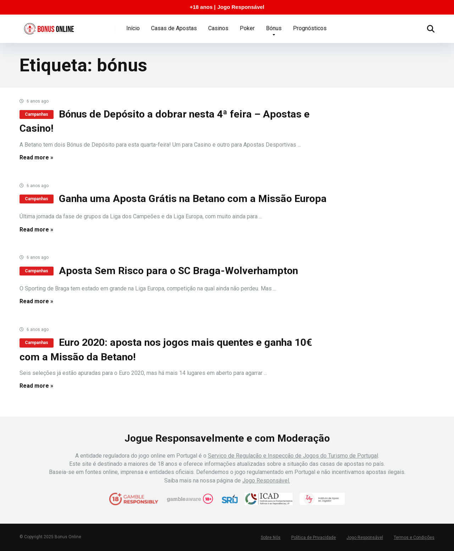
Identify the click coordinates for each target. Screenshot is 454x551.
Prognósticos (310, 28)
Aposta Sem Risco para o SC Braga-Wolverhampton (178, 271)
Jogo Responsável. (266, 480)
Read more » (36, 157)
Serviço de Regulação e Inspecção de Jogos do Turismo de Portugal (293, 455)
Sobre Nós (271, 537)
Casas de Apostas (174, 28)
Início (133, 28)
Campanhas (36, 114)
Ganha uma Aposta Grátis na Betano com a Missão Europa (193, 198)
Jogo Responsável (241, 7)
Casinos (218, 28)
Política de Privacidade (313, 537)
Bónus (274, 28)
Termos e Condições (414, 537)
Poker (247, 28)
